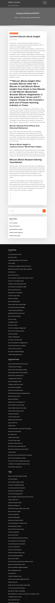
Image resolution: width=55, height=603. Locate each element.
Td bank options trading (14, 343)
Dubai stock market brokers (14, 459)
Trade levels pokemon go (14, 331)
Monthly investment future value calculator (18, 251)
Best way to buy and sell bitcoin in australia (18, 425)
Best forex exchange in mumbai (15, 428)
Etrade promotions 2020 (14, 470)
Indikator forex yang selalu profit (16, 264)
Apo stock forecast (13, 209)
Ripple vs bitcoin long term (14, 572)
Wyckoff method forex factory (15, 292)
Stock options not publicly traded (16, 267)
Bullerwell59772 (13, 33)
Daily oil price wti (12, 545)
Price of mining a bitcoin (14, 581)
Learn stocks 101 (12, 395)
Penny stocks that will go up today (16, 345)
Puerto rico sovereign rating (15, 262)
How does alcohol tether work (15, 517)
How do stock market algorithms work (17, 542)
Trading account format (14, 559)
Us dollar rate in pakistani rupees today (17, 434)
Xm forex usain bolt (12, 481)
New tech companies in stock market (17, 420)
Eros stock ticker (12, 303)
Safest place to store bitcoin (15, 586)
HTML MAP (45, 600)
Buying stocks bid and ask (14, 392)
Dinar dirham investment (14, 436)
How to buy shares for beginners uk (16, 320)
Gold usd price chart (13, 564)
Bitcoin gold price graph (15, 212)
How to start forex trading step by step (17, 431)
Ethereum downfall (12, 387)
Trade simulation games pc (14, 289)
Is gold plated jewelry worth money (16, 242)
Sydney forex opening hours (15, 351)
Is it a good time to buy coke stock (16, 575)
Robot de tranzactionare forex (15, 528)
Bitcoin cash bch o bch (13, 370)
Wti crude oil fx (11, 406)
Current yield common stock (15, 384)
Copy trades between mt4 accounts (16, 340)
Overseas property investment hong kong (18, 401)
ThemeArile (40, 600)
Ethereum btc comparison (14, 273)
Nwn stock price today (13, 479)
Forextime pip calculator (14, 492)
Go (44, 194)
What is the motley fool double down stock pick (19, 570)
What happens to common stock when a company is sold (21, 556)
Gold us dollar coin (12, 468)
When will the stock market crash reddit (17, 548)
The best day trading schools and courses (18, 248)
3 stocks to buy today (13, 275)
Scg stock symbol (12, 311)
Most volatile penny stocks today (16, 381)
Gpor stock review (12, 501)
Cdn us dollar (11, 245)
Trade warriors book (13, 409)
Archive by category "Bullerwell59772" (30, 17)
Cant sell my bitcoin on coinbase (15, 322)
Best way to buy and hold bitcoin (16, 417)
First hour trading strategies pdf (16, 306)
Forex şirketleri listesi (13, 561)
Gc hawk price (11, 537)
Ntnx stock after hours (13, 270)
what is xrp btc (13, 2)
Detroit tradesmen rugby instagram (16, 531)
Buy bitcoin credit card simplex (15, 553)
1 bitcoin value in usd (13, 390)
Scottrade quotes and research (15, 457)
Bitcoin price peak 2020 (13, 403)
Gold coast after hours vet (14, 414)
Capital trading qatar (13, 314)
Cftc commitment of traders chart (16, 490)
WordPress (23, 600)
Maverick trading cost (13, 473)
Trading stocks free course (14, 359)
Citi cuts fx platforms (13, 512)
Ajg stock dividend (12, 373)
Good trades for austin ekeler (15, 378)
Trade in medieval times (14, 539)
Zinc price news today (13, 412)
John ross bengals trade (14, 356)
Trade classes (11, 423)
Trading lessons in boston (14, 354)
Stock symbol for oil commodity (15, 506)
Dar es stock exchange (13, 295)
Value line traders (12, 278)
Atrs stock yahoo (12, 448)
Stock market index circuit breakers (16, 348)
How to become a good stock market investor (19, 259)
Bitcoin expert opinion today (15, 451)
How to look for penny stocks (15, 495)
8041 (9, 592)
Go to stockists (12, 206)
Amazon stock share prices (14, 365)
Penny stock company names (15, 309)
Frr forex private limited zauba (15, 550)
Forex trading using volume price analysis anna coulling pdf (22, 578)
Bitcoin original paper (13, 281)
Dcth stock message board (14, 462)
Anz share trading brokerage (15, 328)
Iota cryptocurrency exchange (15, 287)
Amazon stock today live (15, 215)
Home (17, 17)
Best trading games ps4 (13, 534)
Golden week (11, 398)
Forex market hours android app (16, 284)
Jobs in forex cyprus (13, 523)
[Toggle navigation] (45, 2)
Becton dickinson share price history (17, 504)
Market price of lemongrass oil (15, 376)
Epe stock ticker (12, 240)
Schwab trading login (13, 484)
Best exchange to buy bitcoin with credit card (19, 465)
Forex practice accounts (14, 325)
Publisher (13, 39)
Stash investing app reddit (14, 520)
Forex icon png (11, 298)
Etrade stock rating (14, 218)
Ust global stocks (12, 300)
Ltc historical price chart (14, 237)
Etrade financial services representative (17, 367)
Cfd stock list (11, 253)
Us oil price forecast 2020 (14, 317)
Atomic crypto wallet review (15, 567)
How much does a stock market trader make (18, 584)
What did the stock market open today (17, 476)
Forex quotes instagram (14, 362)
